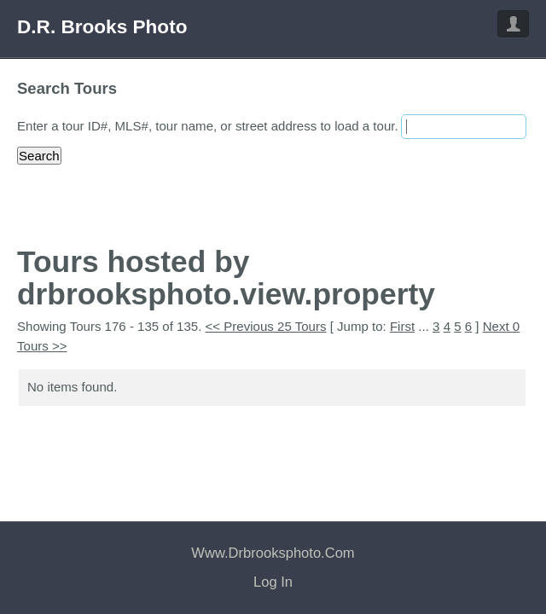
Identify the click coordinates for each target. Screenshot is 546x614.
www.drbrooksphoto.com (272, 553)
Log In (273, 582)
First (402, 326)
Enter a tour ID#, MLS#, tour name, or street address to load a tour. (207, 126)
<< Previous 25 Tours (266, 326)
